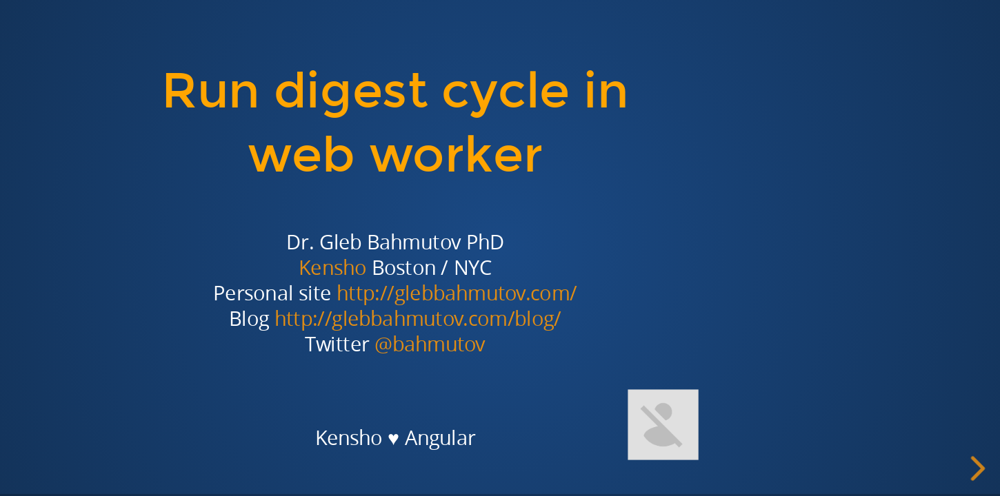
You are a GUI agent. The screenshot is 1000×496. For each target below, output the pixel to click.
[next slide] (980, 468)
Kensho (332, 267)
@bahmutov (430, 344)
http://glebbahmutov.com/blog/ (417, 318)
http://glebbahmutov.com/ (457, 293)
